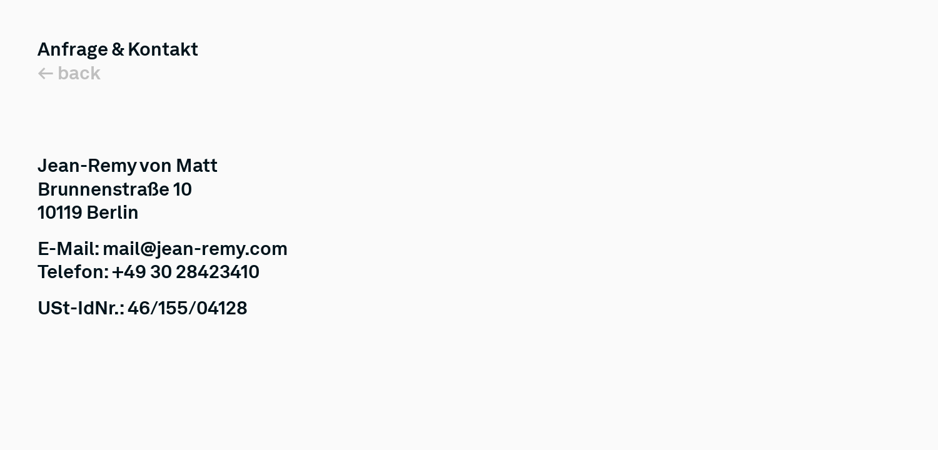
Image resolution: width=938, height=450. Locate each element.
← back (69, 72)
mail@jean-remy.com (195, 248)
